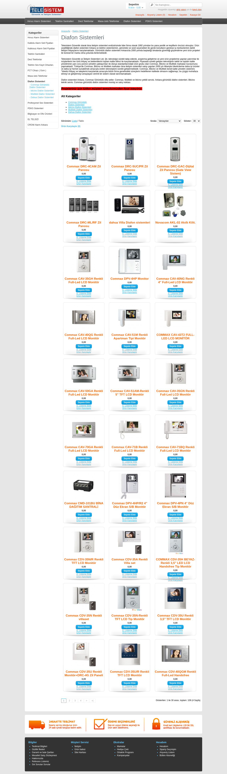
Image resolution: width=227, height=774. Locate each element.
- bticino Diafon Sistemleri (41, 90)
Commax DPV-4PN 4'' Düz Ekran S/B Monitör (175, 505)
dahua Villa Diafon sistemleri (129, 222)
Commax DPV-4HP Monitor (129, 278)
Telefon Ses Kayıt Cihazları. (41, 65)
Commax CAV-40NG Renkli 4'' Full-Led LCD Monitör (175, 280)
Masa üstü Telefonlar (108, 21)
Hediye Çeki (123, 749)
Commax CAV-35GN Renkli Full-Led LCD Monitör (175, 392)
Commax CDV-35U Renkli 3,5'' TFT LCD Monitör (175, 617)
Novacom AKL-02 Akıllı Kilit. (175, 222)
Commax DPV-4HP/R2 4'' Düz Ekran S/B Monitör (129, 505)
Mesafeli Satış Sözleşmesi (44, 755)
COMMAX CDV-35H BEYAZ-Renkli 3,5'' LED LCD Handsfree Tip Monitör (175, 563)
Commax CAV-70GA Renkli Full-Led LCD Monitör (84, 448)
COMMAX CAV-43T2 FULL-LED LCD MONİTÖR (175, 336)
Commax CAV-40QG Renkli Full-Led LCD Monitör (84, 336)
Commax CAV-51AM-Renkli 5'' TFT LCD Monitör (129, 392)
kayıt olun (196, 9)
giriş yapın (181, 9)
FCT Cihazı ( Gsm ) (37, 70)
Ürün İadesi (79, 749)
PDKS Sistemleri (153, 21)
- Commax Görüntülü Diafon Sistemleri (39, 86)
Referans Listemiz (40, 761)
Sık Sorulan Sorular (41, 764)
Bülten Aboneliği (167, 755)
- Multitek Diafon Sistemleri (42, 94)
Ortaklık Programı (125, 752)
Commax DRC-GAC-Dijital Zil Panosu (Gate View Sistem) (175, 170)
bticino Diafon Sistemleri (79, 107)
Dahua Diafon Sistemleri (79, 112)
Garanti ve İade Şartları (43, 752)
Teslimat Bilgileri (39, 746)
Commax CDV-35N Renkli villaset (84, 617)
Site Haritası (80, 752)
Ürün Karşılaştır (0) (70, 126)
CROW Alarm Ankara (38, 125)
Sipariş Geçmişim (168, 749)
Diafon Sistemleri (132, 21)
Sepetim (183, 15)
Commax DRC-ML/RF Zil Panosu (84, 224)
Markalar (121, 746)
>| (92, 700)
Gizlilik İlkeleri (38, 749)
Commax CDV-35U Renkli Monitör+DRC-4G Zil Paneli (84, 673)
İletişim (77, 746)
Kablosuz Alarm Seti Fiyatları (41, 48)
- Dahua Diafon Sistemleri (41, 97)
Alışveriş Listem (167, 752)
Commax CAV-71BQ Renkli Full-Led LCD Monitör (175, 448)
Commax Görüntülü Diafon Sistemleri (77, 103)
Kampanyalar (123, 755)
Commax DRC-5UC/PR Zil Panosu (129, 168)
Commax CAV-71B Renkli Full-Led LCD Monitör (130, 448)
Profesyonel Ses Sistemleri (40, 103)
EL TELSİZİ (33, 119)
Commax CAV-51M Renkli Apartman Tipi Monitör (129, 336)
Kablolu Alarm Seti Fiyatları (40, 43)
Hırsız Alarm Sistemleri (39, 21)
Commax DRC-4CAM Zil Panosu (84, 168)
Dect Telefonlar (85, 21)
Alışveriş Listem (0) (156, 15)
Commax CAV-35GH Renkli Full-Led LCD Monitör (84, 280)
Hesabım (172, 15)
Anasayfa (139, 15)
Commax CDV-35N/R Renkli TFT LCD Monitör (83, 561)
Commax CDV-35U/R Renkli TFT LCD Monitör (129, 673)
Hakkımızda (37, 758)
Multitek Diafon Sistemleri (80, 109)
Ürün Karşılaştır (83, 183)
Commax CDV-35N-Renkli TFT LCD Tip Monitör (129, 617)
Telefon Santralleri (64, 21)
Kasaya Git (195, 15)
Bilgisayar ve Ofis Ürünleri (40, 114)
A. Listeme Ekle (83, 181)
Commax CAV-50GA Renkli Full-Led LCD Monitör (84, 392)
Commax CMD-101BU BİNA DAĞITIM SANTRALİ (83, 505)
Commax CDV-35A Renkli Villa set (130, 561)
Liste (74, 121)
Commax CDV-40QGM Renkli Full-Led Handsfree (175, 673)
